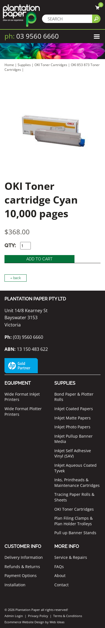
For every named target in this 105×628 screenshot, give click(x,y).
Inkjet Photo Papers (72, 426)
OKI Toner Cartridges (50, 64)
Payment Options (20, 575)
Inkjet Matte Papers (72, 418)
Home (9, 64)
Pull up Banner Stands (75, 532)
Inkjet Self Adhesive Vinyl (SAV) (72, 453)
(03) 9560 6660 (23, 337)
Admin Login (13, 616)
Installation (14, 584)
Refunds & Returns (22, 566)
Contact (61, 584)
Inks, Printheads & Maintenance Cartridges (77, 482)
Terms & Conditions (67, 616)
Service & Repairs (70, 557)
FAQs (59, 566)
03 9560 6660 (31, 36)
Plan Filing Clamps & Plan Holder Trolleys (73, 520)
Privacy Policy (38, 616)
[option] (52, 131)
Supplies (24, 64)
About (60, 575)
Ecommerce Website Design (24, 622)
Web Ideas (57, 622)
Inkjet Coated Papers (73, 408)
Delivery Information (23, 557)
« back (15, 278)
